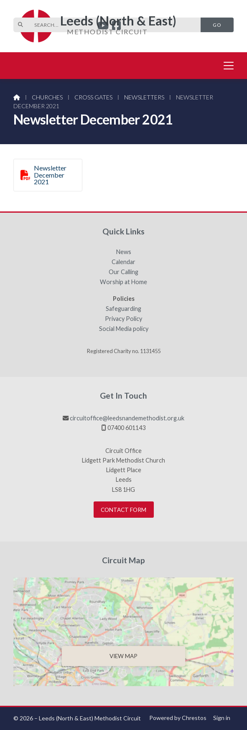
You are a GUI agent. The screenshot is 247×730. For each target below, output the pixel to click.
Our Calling (123, 272)
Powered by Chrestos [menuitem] (177, 717)
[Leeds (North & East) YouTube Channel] (103, 27)
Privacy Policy (123, 318)
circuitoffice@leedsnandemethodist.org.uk (127, 418)
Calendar (123, 262)
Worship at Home (123, 282)
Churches (47, 97)
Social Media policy (123, 329)
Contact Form (123, 509)
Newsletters (144, 97)
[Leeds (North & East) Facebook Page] (116, 27)
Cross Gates (93, 97)
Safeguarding (123, 308)
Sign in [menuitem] (221, 717)
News (123, 252)
